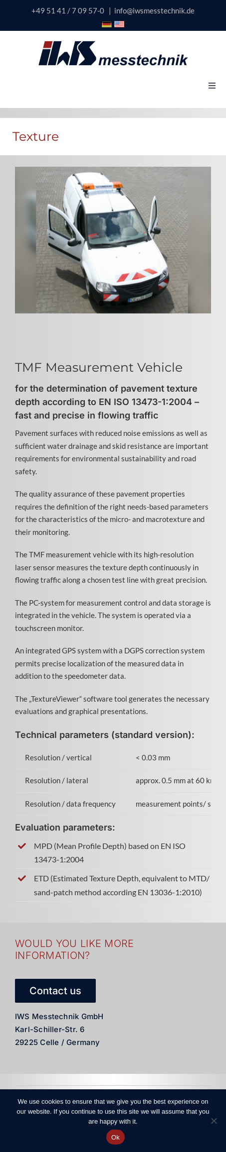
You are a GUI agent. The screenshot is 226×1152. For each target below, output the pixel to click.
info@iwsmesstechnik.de (154, 10)
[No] (214, 1121)
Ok (115, 1137)
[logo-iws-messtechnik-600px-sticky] (113, 44)
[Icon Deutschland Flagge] (107, 24)
